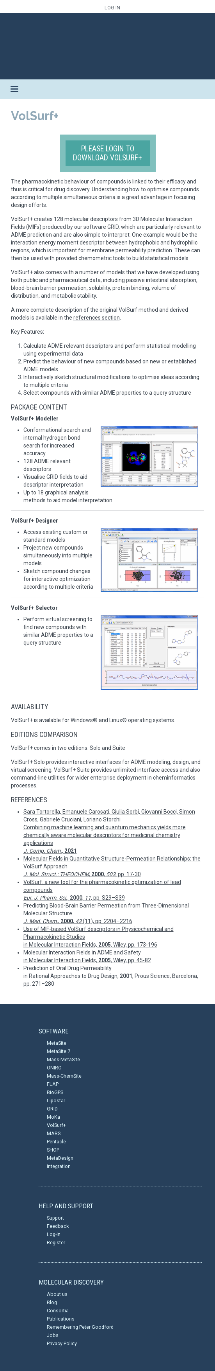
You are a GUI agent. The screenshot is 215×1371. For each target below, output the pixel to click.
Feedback (58, 1226)
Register (56, 1242)
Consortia (58, 1311)
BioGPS (55, 1092)
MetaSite (56, 1043)
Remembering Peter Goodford (80, 1327)
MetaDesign (60, 1158)
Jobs (53, 1335)
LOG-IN (112, 8)
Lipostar (56, 1100)
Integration (59, 1166)
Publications (61, 1319)
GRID (52, 1109)
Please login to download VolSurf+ (107, 153)
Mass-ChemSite (64, 1076)
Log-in (53, 1234)
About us (57, 1294)
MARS (53, 1133)
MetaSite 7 (58, 1051)
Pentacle (56, 1142)
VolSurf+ (56, 1125)
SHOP (53, 1150)
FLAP (53, 1084)
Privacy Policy (62, 1343)
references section (96, 317)
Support (55, 1218)
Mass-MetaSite (63, 1059)
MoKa (53, 1117)
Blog (52, 1302)
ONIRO (54, 1068)
